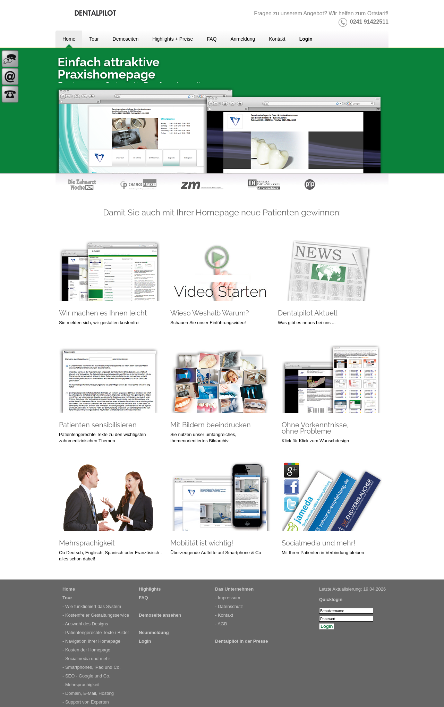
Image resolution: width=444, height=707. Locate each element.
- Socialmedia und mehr (86, 658)
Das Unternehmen (234, 589)
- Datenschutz (229, 606)
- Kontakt (224, 615)
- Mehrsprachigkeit (81, 684)
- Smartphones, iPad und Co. (91, 667)
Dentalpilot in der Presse (241, 641)
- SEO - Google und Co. (86, 676)
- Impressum (227, 597)
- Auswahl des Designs (85, 623)
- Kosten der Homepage (86, 649)
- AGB (221, 623)
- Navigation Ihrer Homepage (91, 641)
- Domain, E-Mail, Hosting (88, 693)
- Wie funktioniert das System (91, 606)
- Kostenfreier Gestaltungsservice (95, 615)
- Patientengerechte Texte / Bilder (95, 632)
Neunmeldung (154, 632)
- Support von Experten (85, 702)
